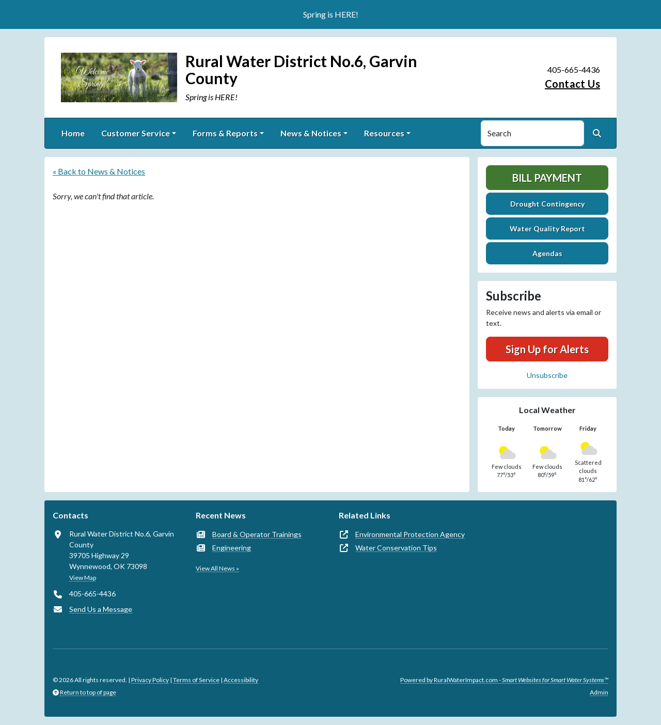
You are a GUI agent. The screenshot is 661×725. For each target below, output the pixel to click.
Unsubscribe (547, 375)
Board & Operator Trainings (257, 534)
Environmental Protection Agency (410, 534)
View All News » (217, 568)
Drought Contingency (547, 203)
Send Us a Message (100, 609)
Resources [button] (384, 133)
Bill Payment (547, 177)
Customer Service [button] (135, 133)
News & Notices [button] (310, 133)
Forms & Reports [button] (225, 133)
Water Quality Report (547, 228)
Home (73, 133)
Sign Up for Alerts (547, 349)
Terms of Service (196, 680)
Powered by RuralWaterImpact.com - (504, 680)
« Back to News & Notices (99, 171)
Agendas (547, 253)
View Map (82, 577)
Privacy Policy (150, 680)
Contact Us (572, 83)
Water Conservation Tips (396, 547)
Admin (599, 692)
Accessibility (241, 680)
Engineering (231, 547)
